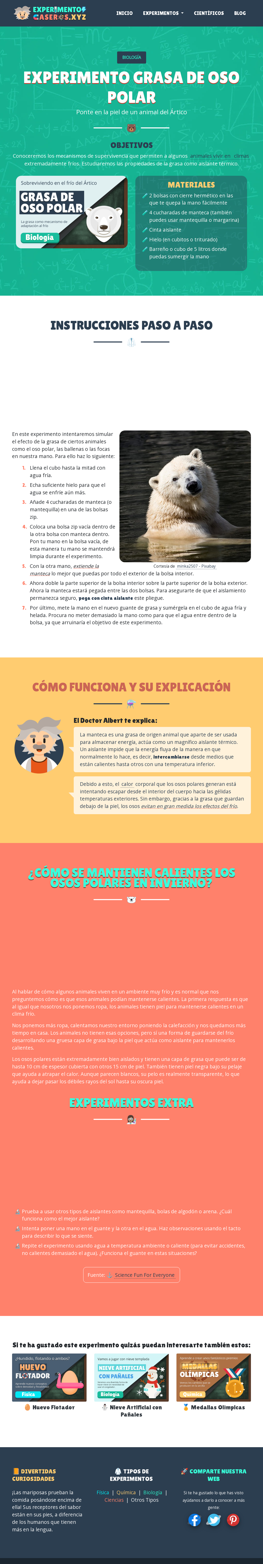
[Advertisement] (131, 390)
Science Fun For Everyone (145, 1274)
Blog (240, 15)
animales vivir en (211, 155)
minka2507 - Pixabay (196, 566)
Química (126, 1492)
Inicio (124, 15)
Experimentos (161, 15)
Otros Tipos (144, 1499)
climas (241, 155)
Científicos (209, 15)
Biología (152, 1492)
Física (103, 1492)
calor (127, 783)
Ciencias (114, 1499)
